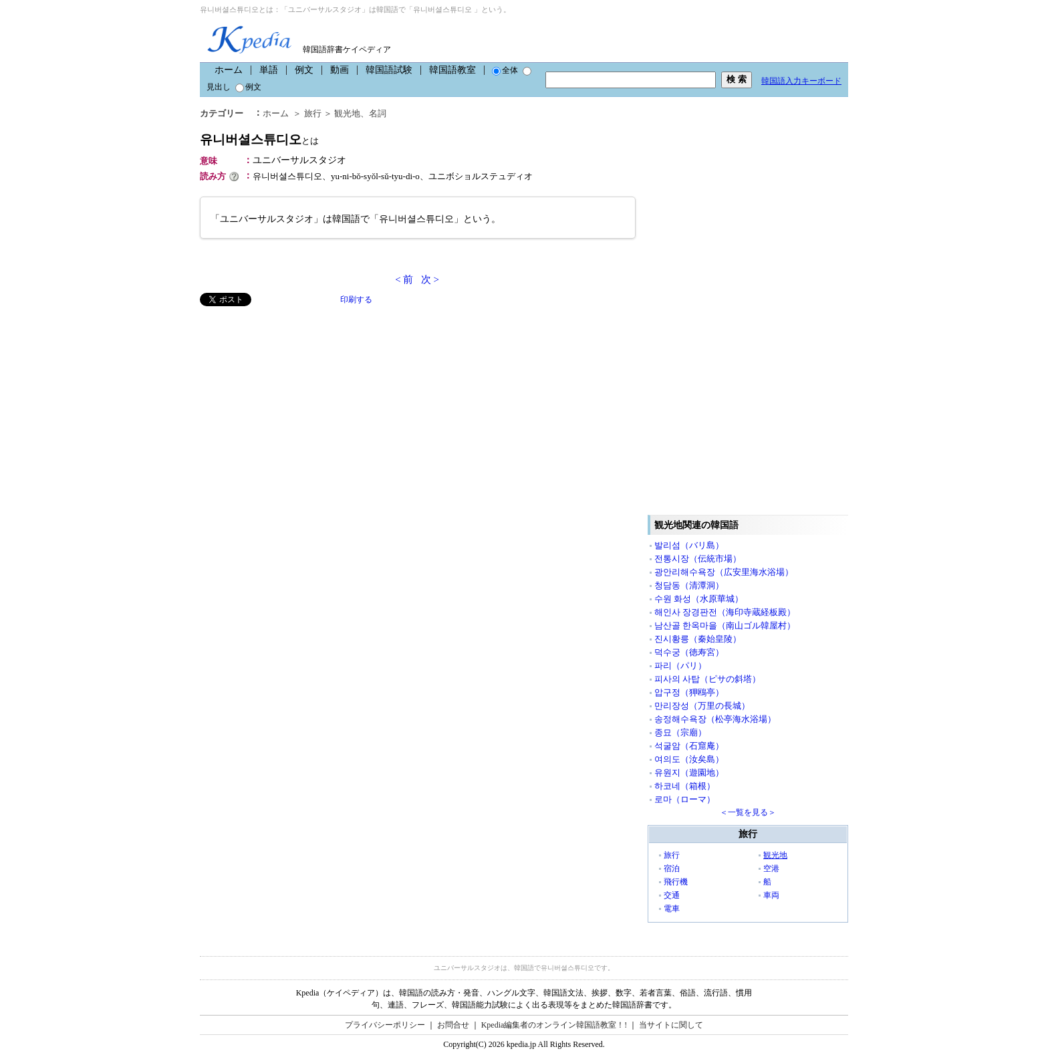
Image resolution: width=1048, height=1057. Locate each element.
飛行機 (676, 882)
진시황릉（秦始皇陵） (697, 639)
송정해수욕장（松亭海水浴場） (715, 719)
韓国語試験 (389, 70)
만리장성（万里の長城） (702, 706)
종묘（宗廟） (680, 732)
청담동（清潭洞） (689, 585)
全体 (505, 70)
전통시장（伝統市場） (697, 559)
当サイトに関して (671, 1025)
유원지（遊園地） (689, 773)
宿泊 (672, 868)
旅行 (312, 113)
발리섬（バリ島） (689, 545)
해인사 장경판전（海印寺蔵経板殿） (724, 612)
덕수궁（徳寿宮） (689, 652)
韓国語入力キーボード (801, 81)
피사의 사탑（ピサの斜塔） (707, 679)
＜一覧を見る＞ (748, 812)
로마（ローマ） (684, 799)
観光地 (347, 113)
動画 (339, 70)
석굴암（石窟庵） (689, 746)
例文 (304, 70)
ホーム (229, 70)
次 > (430, 279)
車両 (771, 895)
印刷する (356, 299)
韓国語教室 (452, 70)
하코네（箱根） (684, 786)
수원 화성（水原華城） (698, 599)
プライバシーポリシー (385, 1025)
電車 (672, 908)
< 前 (404, 279)
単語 (268, 70)
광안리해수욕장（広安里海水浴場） (723, 572)
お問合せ (453, 1025)
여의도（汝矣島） (689, 759)
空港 (771, 868)
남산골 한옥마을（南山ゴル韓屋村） (724, 625)
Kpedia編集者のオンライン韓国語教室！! (554, 1025)
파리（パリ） (680, 666)
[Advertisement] (300, 399)
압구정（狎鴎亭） (689, 692)
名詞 (377, 113)
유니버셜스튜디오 (259, 139)
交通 (672, 895)
